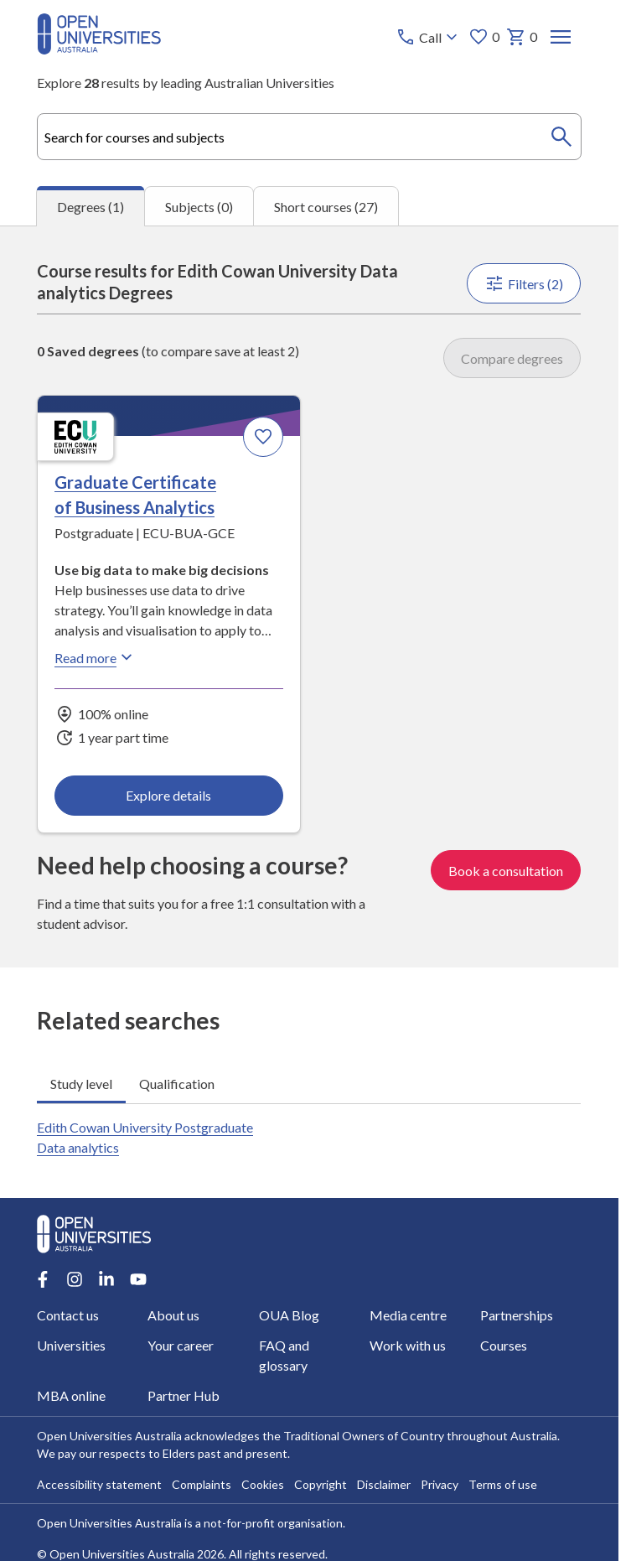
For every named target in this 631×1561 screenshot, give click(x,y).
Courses (503, 1345)
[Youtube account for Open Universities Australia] (138, 1279)
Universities (71, 1345)
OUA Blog (289, 1315)
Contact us (68, 1315)
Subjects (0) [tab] (199, 207)
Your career (181, 1345)
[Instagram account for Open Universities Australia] (75, 1279)
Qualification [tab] (177, 1083)
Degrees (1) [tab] (90, 207)
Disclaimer (384, 1484)
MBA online (71, 1395)
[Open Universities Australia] (99, 49)
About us (174, 1315)
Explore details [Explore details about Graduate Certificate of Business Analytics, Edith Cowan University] (169, 795)
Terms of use (502, 1484)
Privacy (439, 1484)
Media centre (408, 1315)
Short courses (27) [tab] (326, 207)
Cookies (262, 1484)
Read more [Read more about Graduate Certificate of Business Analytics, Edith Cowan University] (95, 657)
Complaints (201, 1484)
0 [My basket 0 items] (522, 37)
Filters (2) (524, 283)
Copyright (320, 1484)
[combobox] (309, 136)
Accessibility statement (99, 1484)
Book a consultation (506, 870)
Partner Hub (184, 1395)
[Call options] (429, 37)
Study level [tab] (81, 1083)
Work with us (408, 1345)
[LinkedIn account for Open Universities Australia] (106, 1279)
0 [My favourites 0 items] (484, 37)
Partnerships (516, 1315)
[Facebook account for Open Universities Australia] (43, 1279)
